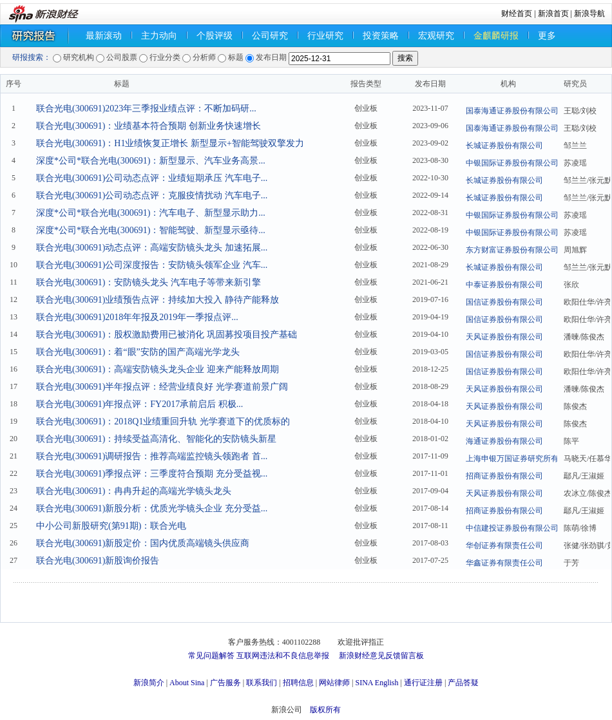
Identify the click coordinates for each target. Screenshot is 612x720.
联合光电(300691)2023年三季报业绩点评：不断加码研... (146, 108)
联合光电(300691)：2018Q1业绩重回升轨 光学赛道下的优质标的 (163, 421)
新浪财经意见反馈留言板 (381, 655)
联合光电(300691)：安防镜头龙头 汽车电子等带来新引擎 (148, 282)
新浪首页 (553, 13)
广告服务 (225, 682)
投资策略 (381, 36)
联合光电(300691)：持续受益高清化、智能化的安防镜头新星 (156, 439)
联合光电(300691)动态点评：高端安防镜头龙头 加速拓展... (151, 247)
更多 (547, 36)
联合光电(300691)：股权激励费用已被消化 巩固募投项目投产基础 (166, 334)
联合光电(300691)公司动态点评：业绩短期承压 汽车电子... (151, 178)
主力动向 (159, 36)
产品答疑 (463, 682)
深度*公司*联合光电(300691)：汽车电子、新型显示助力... (150, 213)
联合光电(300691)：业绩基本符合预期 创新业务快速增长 (148, 126)
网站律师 (334, 682)
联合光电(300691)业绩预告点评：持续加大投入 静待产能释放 (157, 300)
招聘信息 (298, 682)
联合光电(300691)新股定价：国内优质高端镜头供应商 (142, 543)
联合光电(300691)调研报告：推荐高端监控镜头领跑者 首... (151, 456)
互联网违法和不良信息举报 (282, 655)
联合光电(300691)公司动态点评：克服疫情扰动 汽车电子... (151, 195)
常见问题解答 (211, 655)
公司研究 (270, 36)
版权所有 (325, 709)
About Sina (186, 682)
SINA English (376, 682)
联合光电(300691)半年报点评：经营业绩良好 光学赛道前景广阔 (162, 387)
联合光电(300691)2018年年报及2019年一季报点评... (137, 317)
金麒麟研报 (496, 36)
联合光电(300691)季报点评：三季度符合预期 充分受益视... (151, 473)
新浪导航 (589, 13)
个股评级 (214, 36)
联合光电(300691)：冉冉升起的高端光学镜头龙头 (133, 491)
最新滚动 (104, 36)
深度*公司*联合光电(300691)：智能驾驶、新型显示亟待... (150, 230)
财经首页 (516, 13)
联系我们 (261, 682)
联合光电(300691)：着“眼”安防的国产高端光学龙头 (138, 352)
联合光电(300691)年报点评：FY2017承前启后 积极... (139, 404)
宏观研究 (436, 36)
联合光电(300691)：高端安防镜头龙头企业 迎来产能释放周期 (157, 369)
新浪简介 (148, 682)
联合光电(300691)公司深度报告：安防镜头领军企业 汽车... (151, 265)
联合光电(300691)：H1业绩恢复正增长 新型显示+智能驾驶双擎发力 (170, 143)
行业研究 (325, 36)
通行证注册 (423, 682)
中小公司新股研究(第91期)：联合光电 (111, 526)
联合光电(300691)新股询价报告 (97, 560)
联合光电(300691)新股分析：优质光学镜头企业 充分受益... (151, 508)
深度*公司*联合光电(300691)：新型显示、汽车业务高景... (150, 161)
